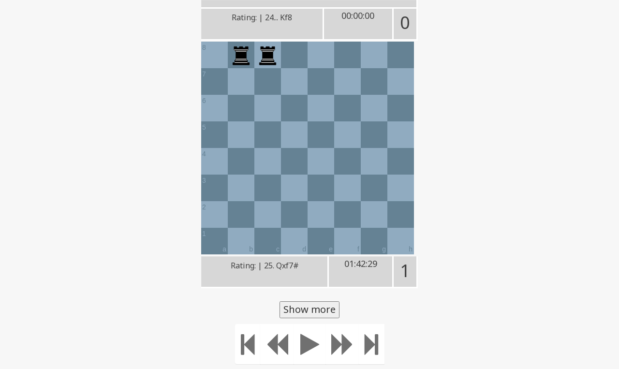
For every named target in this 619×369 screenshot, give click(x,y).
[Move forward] (342, 344)
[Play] (310, 344)
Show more (309, 309)
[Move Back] (277, 344)
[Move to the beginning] (248, 344)
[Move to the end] (371, 344)
